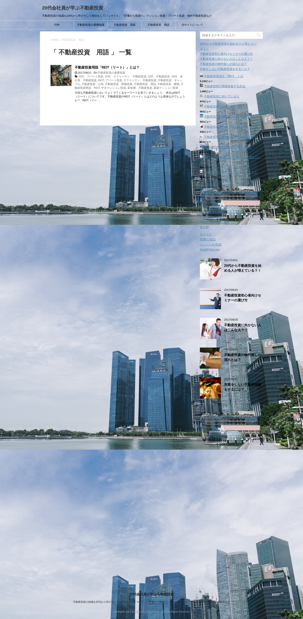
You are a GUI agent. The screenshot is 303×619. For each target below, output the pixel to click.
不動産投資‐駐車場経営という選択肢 (228, 116)
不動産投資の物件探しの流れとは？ (223, 64)
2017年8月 (207, 194)
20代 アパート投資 (90, 76)
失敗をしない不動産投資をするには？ (225, 69)
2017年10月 (208, 184)
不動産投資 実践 (125, 24)
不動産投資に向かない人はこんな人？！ (226, 59)
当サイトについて (192, 24)
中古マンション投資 (113, 87)
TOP (57, 24)
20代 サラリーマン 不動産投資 (125, 76)
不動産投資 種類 (168, 84)
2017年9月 (207, 189)
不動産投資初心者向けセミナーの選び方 (226, 53)
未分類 (204, 227)
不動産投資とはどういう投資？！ (226, 106)
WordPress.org (209, 249)
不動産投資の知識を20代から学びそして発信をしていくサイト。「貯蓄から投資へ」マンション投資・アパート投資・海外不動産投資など (151, 601)
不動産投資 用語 (158, 24)
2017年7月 (207, 199)
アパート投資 (114, 80)
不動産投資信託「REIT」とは (223, 76)
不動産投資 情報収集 (118, 84)
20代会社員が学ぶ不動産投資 (72, 8)
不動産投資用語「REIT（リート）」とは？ (107, 67)
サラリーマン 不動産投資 (140, 80)
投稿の (208, 239)
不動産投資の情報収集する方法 (224, 86)
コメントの (211, 244)
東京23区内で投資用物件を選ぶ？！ (228, 147)
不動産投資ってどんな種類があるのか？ (230, 137)
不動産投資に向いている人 (221, 96)
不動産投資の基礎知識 (90, 24)
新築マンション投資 (166, 87)
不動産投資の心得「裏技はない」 (226, 126)
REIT (101, 80)
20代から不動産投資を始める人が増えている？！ (242, 268)
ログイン (206, 234)
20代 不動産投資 (159, 76)
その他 (204, 207)
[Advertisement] (231, 494)
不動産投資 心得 (93, 84)
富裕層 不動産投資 (140, 87)
